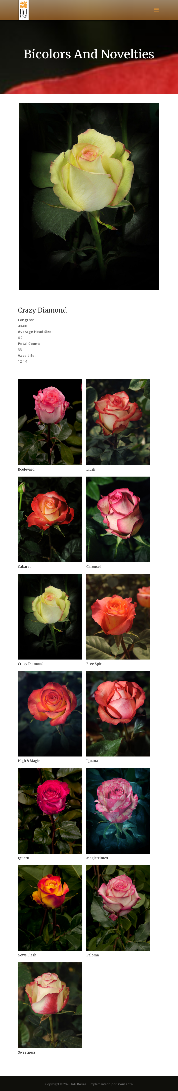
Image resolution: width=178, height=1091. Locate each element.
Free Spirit (95, 664)
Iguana (92, 761)
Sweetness (27, 1052)
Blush (90, 469)
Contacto (125, 1084)
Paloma (92, 955)
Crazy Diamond (31, 664)
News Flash (27, 955)
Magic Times (97, 858)
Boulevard (26, 469)
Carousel (93, 567)
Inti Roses (79, 1084)
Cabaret (24, 567)
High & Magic (29, 761)
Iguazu (23, 858)
